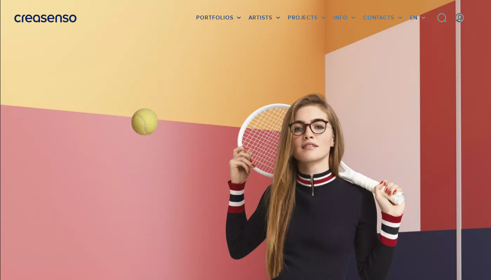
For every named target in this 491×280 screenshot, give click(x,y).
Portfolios (214, 17)
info (340, 17)
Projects (303, 17)
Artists (260, 17)
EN (414, 17)
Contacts (378, 17)
